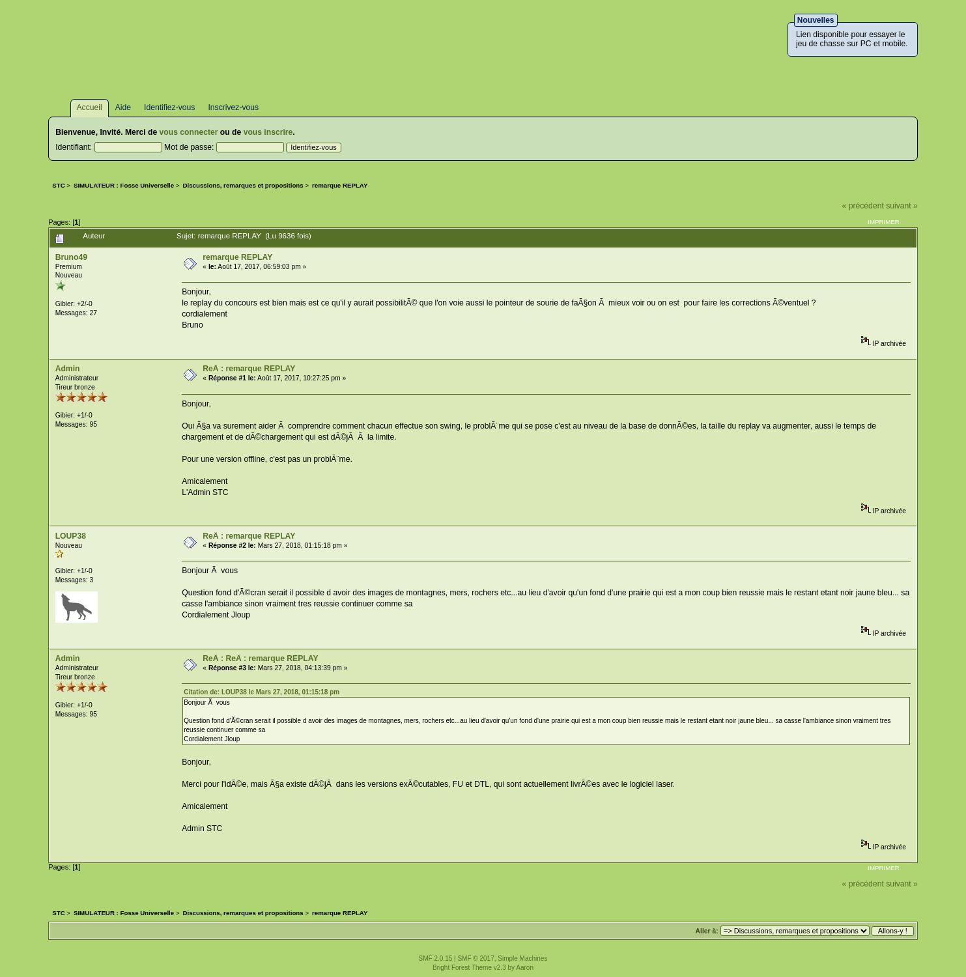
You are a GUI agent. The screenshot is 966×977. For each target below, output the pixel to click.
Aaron (524, 967)
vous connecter (189, 132)
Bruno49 (71, 257)
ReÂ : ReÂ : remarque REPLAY (260, 658)
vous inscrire (268, 132)
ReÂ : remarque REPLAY (249, 368)
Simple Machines (522, 958)
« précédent (863, 205)
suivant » (902, 205)
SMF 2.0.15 (436, 958)
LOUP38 (70, 536)
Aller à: (707, 931)
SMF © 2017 (475, 958)
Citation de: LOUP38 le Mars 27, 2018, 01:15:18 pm (261, 692)
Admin (67, 368)
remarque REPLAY (237, 257)
